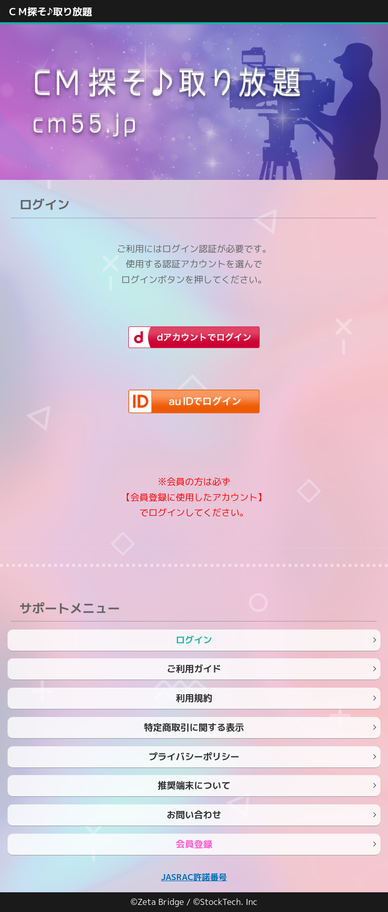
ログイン (194, 640)
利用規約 (194, 698)
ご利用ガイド (194, 668)
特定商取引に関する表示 (194, 727)
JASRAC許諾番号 (194, 877)
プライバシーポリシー (194, 756)
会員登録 (194, 844)
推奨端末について (194, 785)
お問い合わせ (194, 814)
